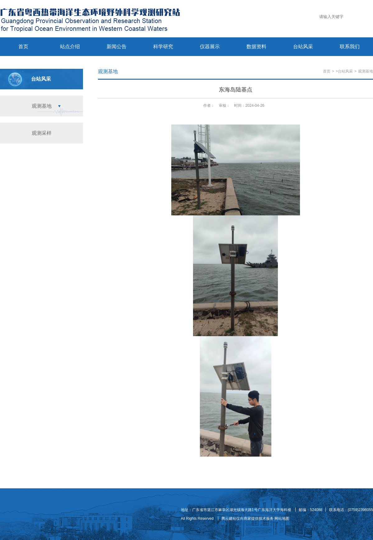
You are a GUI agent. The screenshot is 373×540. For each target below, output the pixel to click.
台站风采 (303, 46)
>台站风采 (344, 71)
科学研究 (163, 46)
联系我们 (350, 46)
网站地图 (281, 518)
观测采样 (42, 133)
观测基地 (42, 106)
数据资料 (256, 46)
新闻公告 (117, 46)
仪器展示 (210, 46)
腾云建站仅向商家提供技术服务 (247, 518)
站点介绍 (70, 46)
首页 (23, 46)
